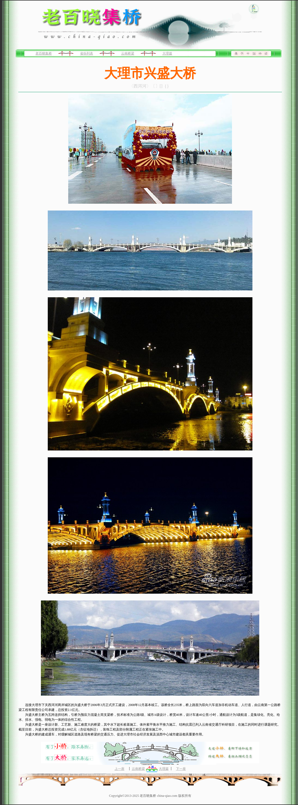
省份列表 (86, 53)
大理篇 (167, 53)
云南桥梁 (127, 53)
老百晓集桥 (43, 53)
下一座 (181, 769)
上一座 (119, 769)
